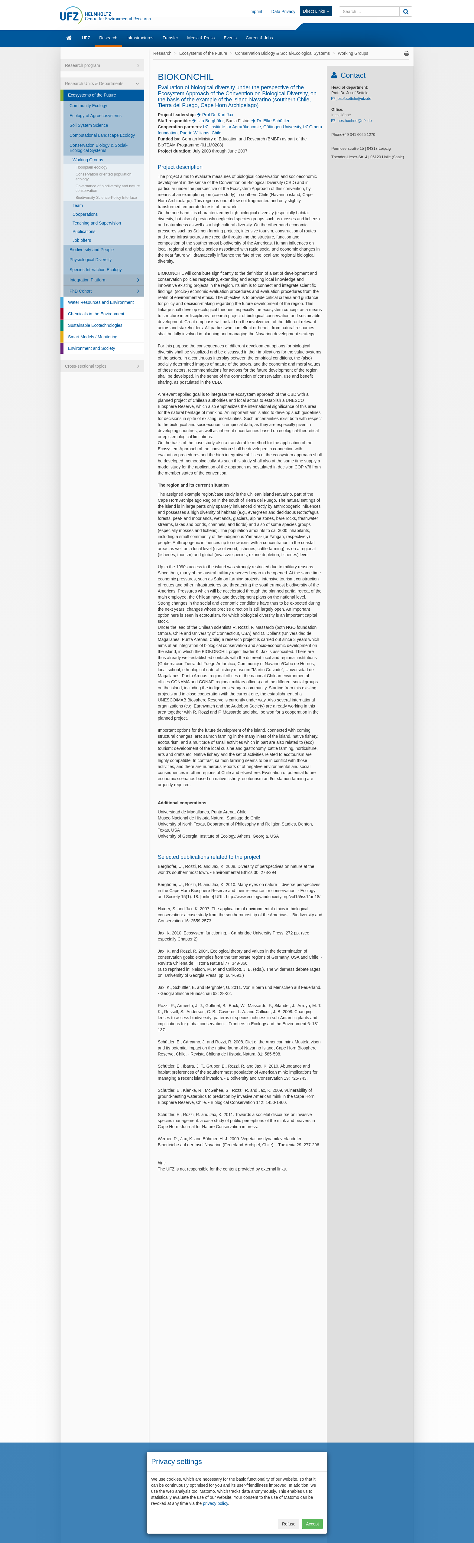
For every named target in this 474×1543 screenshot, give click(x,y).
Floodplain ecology (91, 167)
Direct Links (316, 11)
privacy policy (215, 1503)
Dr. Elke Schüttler (273, 120)
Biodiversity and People (92, 249)
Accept (312, 1524)
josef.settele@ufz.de (354, 99)
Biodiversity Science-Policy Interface (106, 197)
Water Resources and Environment (101, 302)
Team (78, 205)
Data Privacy (283, 11)
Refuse (288, 1524)
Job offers (82, 240)
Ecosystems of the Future (92, 95)
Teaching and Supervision (97, 223)
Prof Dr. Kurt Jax (217, 114)
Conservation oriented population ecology (103, 176)
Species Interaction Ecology (96, 269)
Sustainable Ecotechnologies (95, 325)
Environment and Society (91, 348)
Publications (84, 231)
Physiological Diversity (91, 259)
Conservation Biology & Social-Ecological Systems (99, 148)
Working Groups (88, 159)
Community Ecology (88, 105)
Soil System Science (89, 125)
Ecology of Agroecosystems (96, 115)
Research (108, 37)
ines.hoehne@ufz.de (354, 121)
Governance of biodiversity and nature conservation (108, 188)
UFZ (86, 37)
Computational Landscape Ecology (102, 135)
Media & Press (201, 37)
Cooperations (85, 214)
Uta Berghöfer (210, 120)
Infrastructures (139, 37)
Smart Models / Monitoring (92, 336)
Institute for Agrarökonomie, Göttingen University (255, 126)
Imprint (255, 11)
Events (230, 37)
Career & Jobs (259, 37)
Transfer (170, 37)
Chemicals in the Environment (96, 313)
